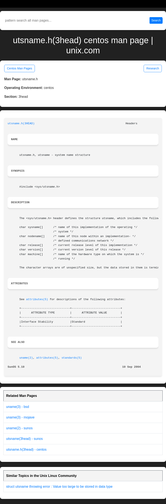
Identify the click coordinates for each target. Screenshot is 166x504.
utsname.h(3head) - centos (26, 449)
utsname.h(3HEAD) (21, 123)
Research (152, 68)
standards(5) (71, 357)
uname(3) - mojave (20, 417)
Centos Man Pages (19, 68)
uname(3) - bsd (17, 407)
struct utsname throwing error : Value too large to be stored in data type (59, 486)
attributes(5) (37, 299)
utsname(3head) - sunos (24, 438)
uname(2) (26, 357)
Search (156, 20)
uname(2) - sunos (19, 428)
